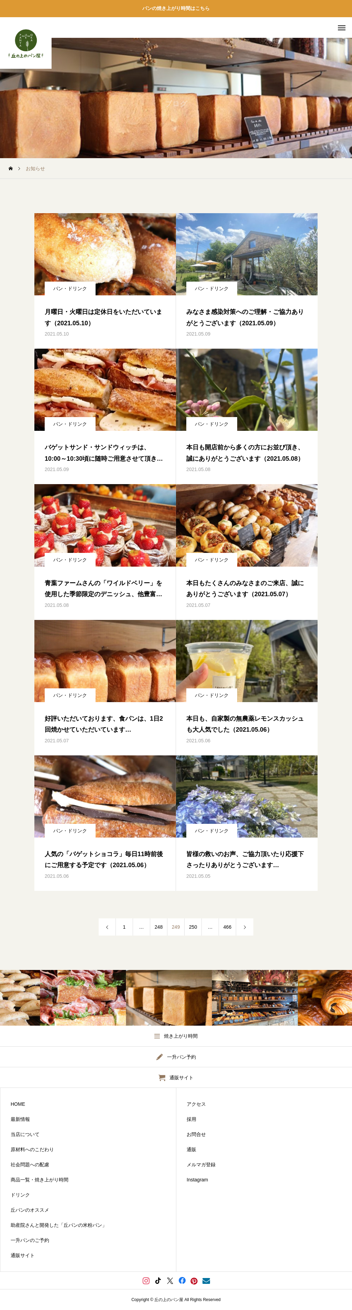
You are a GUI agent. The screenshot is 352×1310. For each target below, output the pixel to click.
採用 (191, 1119)
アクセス (196, 1104)
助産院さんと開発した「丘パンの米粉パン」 (59, 1225)
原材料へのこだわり (32, 1149)
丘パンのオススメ (30, 1210)
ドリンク (20, 1194)
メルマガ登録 (201, 1164)
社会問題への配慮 (30, 1164)
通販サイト (23, 1255)
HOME (18, 1104)
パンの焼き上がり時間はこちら (176, 8)
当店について (25, 1134)
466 (227, 927)
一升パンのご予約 (30, 1240)
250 (193, 927)
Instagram (197, 1179)
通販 (191, 1149)
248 (159, 927)
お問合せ (196, 1134)
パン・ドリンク (70, 288)
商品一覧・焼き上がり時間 (39, 1179)
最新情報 (20, 1119)
